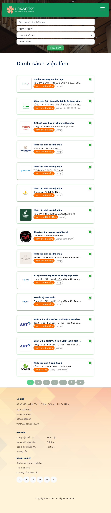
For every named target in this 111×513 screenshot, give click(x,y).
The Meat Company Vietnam (48, 235)
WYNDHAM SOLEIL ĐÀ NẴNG (48, 170)
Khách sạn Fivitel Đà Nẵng (46, 192)
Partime (51, 447)
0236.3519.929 (24, 409)
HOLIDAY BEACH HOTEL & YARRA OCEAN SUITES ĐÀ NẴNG (57, 83)
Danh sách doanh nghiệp (29, 463)
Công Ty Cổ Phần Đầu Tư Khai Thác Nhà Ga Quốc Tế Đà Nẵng (57, 323)
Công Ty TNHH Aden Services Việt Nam (53, 126)
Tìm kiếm (55, 47)
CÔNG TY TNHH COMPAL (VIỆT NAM (52, 366)
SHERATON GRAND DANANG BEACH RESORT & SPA (57, 257)
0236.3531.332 (24, 419)
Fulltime (51, 442)
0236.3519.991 (24, 414)
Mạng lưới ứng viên (26, 442)
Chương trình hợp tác (27, 472)
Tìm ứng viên (23, 467)
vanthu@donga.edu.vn (28, 424)
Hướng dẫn (22, 451)
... (63, 382)
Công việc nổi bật (25, 437)
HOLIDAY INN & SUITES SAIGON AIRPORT (54, 214)
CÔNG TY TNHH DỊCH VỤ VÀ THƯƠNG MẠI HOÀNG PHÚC (57, 104)
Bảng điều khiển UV (26, 447)
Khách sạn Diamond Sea (45, 148)
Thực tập (51, 437)
